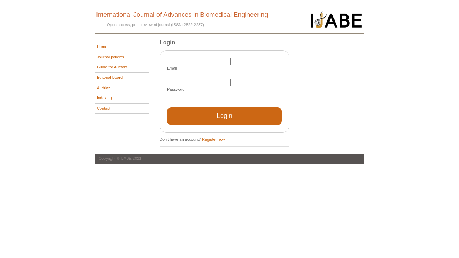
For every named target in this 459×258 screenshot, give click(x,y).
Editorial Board (110, 77)
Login (224, 115)
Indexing (104, 98)
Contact (103, 108)
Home (102, 46)
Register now (213, 139)
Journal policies (110, 57)
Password (175, 89)
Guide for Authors (112, 67)
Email (172, 68)
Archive (103, 88)
